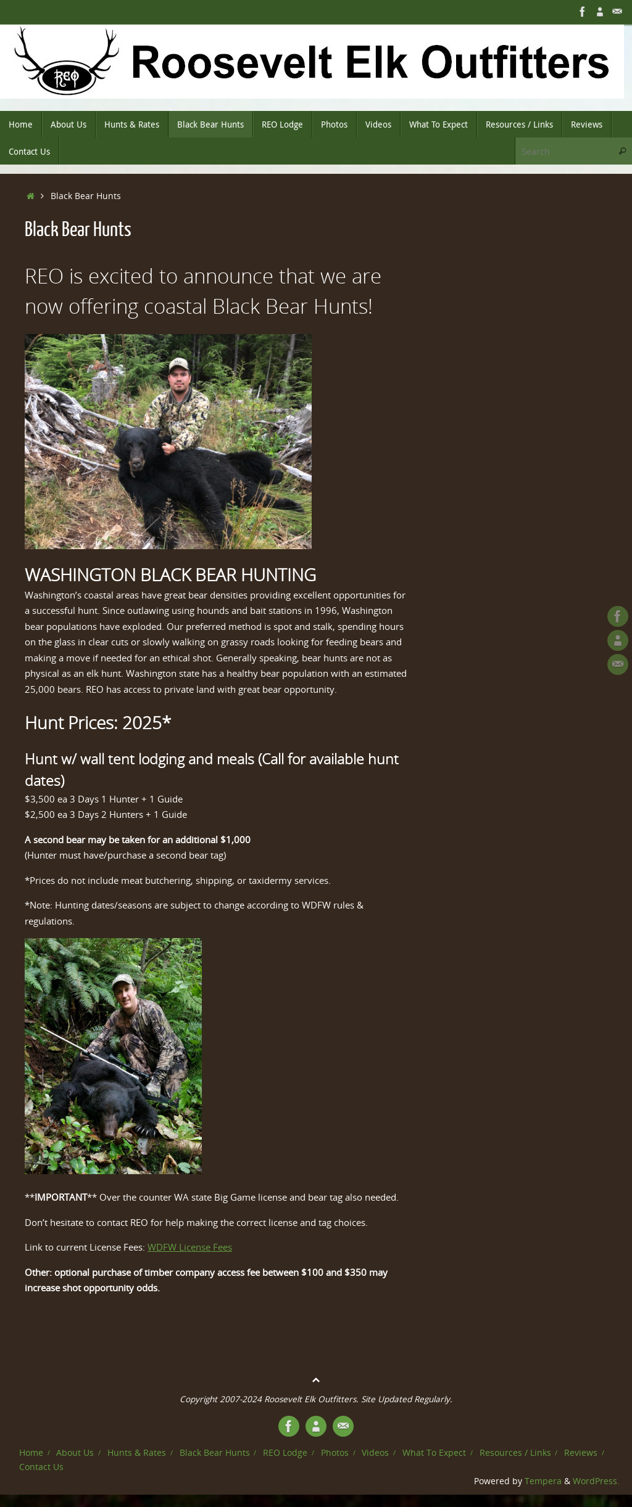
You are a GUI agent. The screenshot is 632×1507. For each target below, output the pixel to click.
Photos (335, 1452)
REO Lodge (285, 1452)
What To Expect (434, 1452)
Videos (375, 1452)
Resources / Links (515, 1452)
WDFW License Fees (190, 1247)
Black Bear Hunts (215, 1452)
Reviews (580, 1452)
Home (31, 1452)
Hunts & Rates (136, 1452)
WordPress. (596, 1481)
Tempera (543, 1481)
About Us (75, 1452)
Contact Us (41, 1466)
